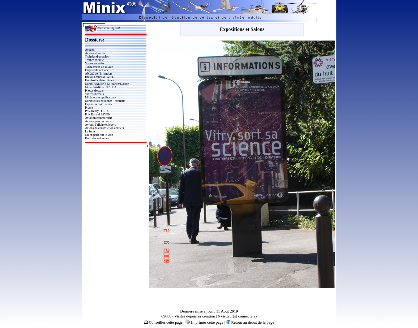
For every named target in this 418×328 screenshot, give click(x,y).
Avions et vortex (95, 53)
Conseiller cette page (163, 322)
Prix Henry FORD (96, 111)
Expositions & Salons (98, 104)
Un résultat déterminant (99, 80)
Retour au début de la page (250, 322)
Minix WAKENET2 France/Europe (107, 83)
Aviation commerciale (98, 117)
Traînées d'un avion (97, 56)
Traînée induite (94, 60)
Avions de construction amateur (104, 128)
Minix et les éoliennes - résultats (105, 100)
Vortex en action (95, 63)
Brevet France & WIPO (99, 77)
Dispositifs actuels (96, 70)
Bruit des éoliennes (97, 138)
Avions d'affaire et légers (100, 124)
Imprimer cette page (205, 322)
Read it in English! (102, 28)
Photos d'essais (94, 90)
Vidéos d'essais (94, 94)
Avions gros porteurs (98, 121)
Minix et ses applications (100, 97)
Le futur (90, 131)
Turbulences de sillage (99, 66)
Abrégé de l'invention (98, 73)
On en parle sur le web (99, 134)
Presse (89, 107)
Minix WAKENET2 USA (101, 87)
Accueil (90, 49)
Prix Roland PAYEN (97, 114)
